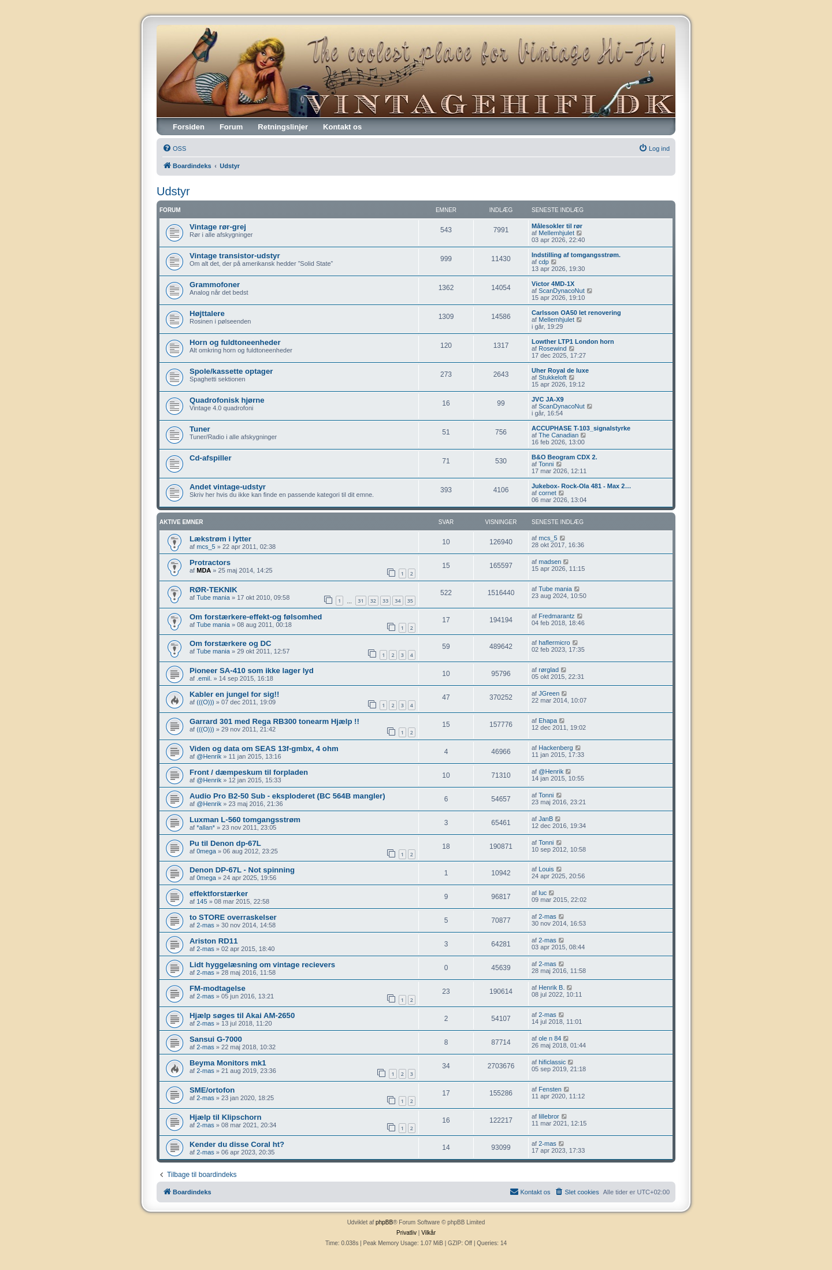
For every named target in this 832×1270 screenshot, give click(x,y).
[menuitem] (174, 148)
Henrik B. (551, 987)
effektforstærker (219, 893)
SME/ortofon (212, 1090)
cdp (543, 261)
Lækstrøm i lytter (220, 538)
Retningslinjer (283, 126)
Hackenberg (555, 747)
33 (385, 600)
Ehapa (547, 720)
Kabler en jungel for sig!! (234, 694)
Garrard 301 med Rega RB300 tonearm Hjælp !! (274, 721)
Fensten (550, 1089)
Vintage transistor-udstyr (235, 255)
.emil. (203, 678)
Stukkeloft (552, 377)
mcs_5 (205, 546)
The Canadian (558, 435)
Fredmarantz (556, 615)
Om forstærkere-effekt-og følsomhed (256, 616)
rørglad (548, 669)
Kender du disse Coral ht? (237, 1144)
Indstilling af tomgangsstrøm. (576, 254)
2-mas (205, 925)
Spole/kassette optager (231, 371)
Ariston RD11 (214, 941)
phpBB (384, 1222)
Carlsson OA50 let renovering (576, 312)
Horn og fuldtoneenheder (235, 342)
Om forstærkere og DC (230, 643)
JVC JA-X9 (548, 399)
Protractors (210, 562)
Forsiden (189, 126)
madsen (549, 561)
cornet (547, 492)
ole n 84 (549, 1038)
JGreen (548, 693)
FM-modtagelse (218, 988)
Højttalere (207, 313)
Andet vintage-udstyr (228, 486)
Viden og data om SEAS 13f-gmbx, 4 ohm (264, 748)
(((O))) (205, 702)
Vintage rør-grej (218, 226)
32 (373, 600)
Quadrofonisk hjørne (227, 400)
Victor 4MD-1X (553, 283)
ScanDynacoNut (561, 290)
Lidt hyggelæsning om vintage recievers (262, 964)
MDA (203, 570)
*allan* (205, 827)
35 (410, 600)
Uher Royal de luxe (560, 370)
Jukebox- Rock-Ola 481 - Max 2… (581, 485)
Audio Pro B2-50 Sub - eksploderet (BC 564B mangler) (287, 796)
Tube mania (213, 597)
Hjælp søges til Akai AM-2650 (242, 1015)
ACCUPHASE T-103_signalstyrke (581, 428)
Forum (231, 126)
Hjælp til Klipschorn (226, 1117)
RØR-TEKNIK (213, 589)
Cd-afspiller (211, 458)
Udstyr (173, 191)
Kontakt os (342, 126)
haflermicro (554, 642)
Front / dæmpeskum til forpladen (249, 772)
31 (360, 600)
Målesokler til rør (557, 225)
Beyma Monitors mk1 (228, 1063)
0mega (206, 851)
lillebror (548, 1116)
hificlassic (552, 1062)
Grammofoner (215, 284)
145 (201, 901)
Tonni (546, 464)
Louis (546, 869)
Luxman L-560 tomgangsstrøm (245, 819)
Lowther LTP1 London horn (573, 341)
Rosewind (552, 348)
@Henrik (208, 756)
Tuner (200, 429)
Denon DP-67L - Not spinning (242, 870)
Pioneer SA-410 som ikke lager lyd (252, 670)
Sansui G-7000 (216, 1039)
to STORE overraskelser (233, 917)
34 (397, 600)
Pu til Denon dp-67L (225, 843)
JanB (545, 818)
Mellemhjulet (556, 232)
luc (542, 892)
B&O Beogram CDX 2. (564, 457)
